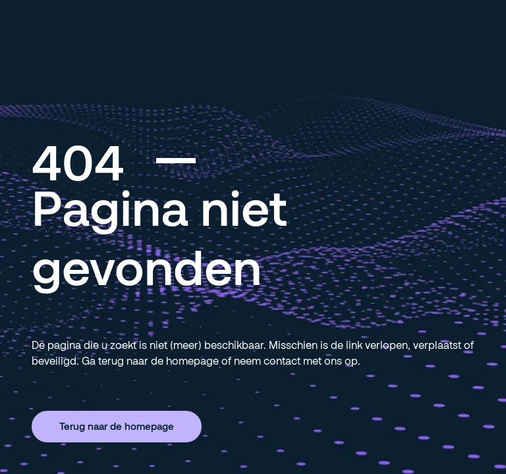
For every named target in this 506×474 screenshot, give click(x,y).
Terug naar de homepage (116, 426)
